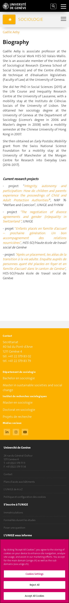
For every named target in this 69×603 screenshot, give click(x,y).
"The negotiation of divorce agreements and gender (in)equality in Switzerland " (34, 217)
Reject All (34, 586)
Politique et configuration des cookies (25, 497)
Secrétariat (10, 342)
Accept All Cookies (34, 597)
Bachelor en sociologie (19, 378)
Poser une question (14, 527)
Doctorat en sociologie (19, 409)
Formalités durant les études (20, 520)
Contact (8, 474)
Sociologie (30, 19)
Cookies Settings (34, 575)
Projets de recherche (17, 416)
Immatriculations (13, 512)
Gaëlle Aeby (11, 32)
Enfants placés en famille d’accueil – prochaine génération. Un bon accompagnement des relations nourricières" (34, 235)
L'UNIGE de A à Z (13, 489)
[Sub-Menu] (63, 19)
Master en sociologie (18, 402)
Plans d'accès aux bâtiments (19, 481)
